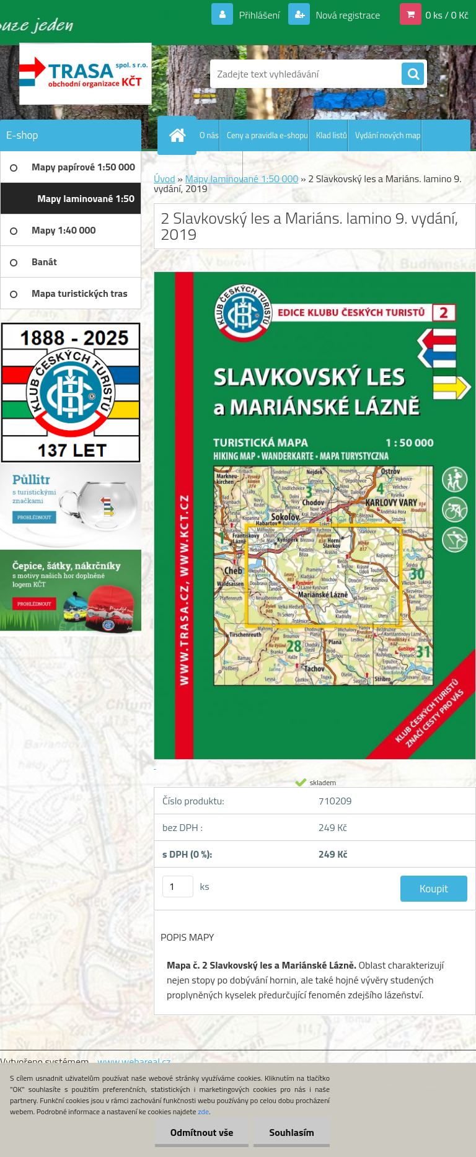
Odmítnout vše (202, 1132)
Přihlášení (259, 14)
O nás (209, 135)
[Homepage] (180, 135)
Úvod (164, 178)
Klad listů (331, 135)
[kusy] (177, 886)
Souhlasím (291, 1132)
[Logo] (85, 74)
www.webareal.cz (134, 1061)
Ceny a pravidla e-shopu (267, 135)
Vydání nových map (388, 135)
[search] (413, 74)
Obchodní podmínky (208, 167)
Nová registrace (347, 14)
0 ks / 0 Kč (447, 14)
